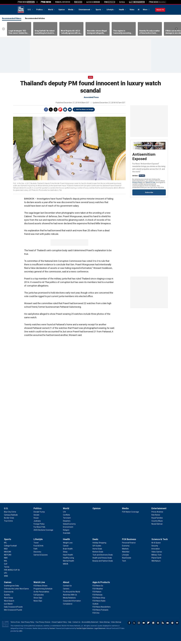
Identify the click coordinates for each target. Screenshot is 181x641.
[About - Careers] (66, 589)
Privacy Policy (137, 182)
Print (65, 110)
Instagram (139, 623)
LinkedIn (153, 623)
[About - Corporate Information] (72, 601)
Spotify (172, 623)
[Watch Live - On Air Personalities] (41, 592)
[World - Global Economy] (69, 524)
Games (7, 582)
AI (138, 10)
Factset (52, 628)
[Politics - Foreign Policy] (39, 524)
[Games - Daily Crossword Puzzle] (13, 607)
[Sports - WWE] (6, 576)
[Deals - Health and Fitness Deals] (102, 558)
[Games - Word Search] (9, 601)
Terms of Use (150, 182)
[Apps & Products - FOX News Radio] (99, 601)
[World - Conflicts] (66, 515)
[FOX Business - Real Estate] (126, 558)
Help (69, 622)
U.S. (29, 10)
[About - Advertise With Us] (70, 595)
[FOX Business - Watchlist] (125, 552)
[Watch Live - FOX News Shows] (40, 586)
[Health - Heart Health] (68, 555)
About (66, 582)
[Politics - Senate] (36, 515)
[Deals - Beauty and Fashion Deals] (103, 561)
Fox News (21, 10)
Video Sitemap (116, 622)
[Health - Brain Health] (68, 549)
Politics (39, 10)
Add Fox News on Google (84, 109)
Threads (56, 110)
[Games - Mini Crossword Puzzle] (13, 610)
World (50, 10)
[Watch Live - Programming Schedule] (43, 589)
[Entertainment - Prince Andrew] (157, 512)
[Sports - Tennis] (6, 567)
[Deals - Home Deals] (97, 549)
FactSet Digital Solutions (84, 628)
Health (121, 10)
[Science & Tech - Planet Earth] (156, 558)
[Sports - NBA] (6, 558)
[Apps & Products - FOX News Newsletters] (101, 607)
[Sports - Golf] (5, 564)
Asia (90, 77)
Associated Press (91, 97)
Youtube (144, 623)
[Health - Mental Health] (68, 561)
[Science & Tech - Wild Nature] (156, 561)
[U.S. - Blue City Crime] (10, 512)
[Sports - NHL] (5, 561)
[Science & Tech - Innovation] (155, 549)
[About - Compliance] (67, 604)
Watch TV (160, 10)
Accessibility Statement (90, 622)
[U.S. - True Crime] (8, 521)
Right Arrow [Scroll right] (176, 28)
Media (71, 10)
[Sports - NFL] (5, 543)
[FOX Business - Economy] (125, 546)
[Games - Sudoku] (7, 595)
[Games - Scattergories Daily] (11, 586)
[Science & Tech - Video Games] (156, 552)
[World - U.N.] (64, 512)
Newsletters (167, 623)
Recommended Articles (35, 18)
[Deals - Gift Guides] (97, 546)
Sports (98, 10)
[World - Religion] (66, 530)
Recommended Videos (11, 18)
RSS (163, 623)
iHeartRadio (177, 623)
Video (132, 10)
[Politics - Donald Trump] (39, 512)
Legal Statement (100, 628)
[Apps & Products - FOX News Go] (98, 586)
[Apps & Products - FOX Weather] (98, 589)
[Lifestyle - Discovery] (37, 552)
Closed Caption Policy (59, 622)
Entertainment (84, 10)
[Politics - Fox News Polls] (39, 527)
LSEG (20, 631)
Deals (95, 539)
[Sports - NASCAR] (7, 552)
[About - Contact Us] (67, 586)
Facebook (46, 110)
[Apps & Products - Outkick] (95, 604)
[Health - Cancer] (66, 546)
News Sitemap (105, 622)
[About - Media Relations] (69, 598)
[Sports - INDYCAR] (7, 555)
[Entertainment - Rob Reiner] (155, 515)
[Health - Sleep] (65, 552)
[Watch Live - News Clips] (38, 601)
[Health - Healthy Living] (68, 558)
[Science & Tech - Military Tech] (156, 555)
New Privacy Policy (27, 622)
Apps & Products (101, 582)
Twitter (51, 110)
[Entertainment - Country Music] (157, 521)
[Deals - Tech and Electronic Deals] (103, 555)
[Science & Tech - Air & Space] (156, 543)
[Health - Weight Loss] (68, 543)
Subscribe (149, 192)
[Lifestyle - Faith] (35, 549)
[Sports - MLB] (6, 549)
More (145, 10)
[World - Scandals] (66, 533)
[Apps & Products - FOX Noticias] (97, 595)
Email (70, 110)
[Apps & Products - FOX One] (96, 613)
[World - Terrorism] (67, 518)
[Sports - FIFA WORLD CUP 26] (12, 570)
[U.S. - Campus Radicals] (11, 515)
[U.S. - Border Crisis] (9, 518)
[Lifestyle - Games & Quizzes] (41, 555)
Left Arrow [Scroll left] (3, 28)
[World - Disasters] (66, 521)
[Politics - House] (36, 518)
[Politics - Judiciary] (37, 521)
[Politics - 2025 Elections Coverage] (43, 530)
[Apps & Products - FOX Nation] (97, 592)
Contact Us (76, 622)
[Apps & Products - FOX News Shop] (99, 598)
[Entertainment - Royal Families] (157, 518)
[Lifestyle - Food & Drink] (38, 546)
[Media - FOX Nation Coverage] (130, 512)
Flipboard (60, 110)
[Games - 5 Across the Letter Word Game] (16, 589)
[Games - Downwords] (8, 592)
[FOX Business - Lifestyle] (125, 555)
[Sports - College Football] (10, 546)
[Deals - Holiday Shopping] (99, 543)
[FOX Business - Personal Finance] (129, 543)
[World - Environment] (68, 527)
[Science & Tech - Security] (154, 546)
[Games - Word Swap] (8, 598)
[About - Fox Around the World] (71, 592)
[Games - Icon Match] (8, 604)
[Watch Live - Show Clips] (38, 598)
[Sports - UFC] (5, 573)
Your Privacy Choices (43, 622)
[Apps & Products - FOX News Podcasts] (100, 610)
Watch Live (39, 582)
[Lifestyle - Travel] (36, 543)
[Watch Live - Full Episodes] (39, 595)
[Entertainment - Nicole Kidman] (157, 524)
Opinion (61, 10)
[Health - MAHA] (65, 564)
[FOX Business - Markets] (125, 549)
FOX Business (129, 539)
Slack (158, 623)
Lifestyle (110, 10)
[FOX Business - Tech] (124, 561)
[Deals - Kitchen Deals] (98, 552)
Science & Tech (159, 539)
